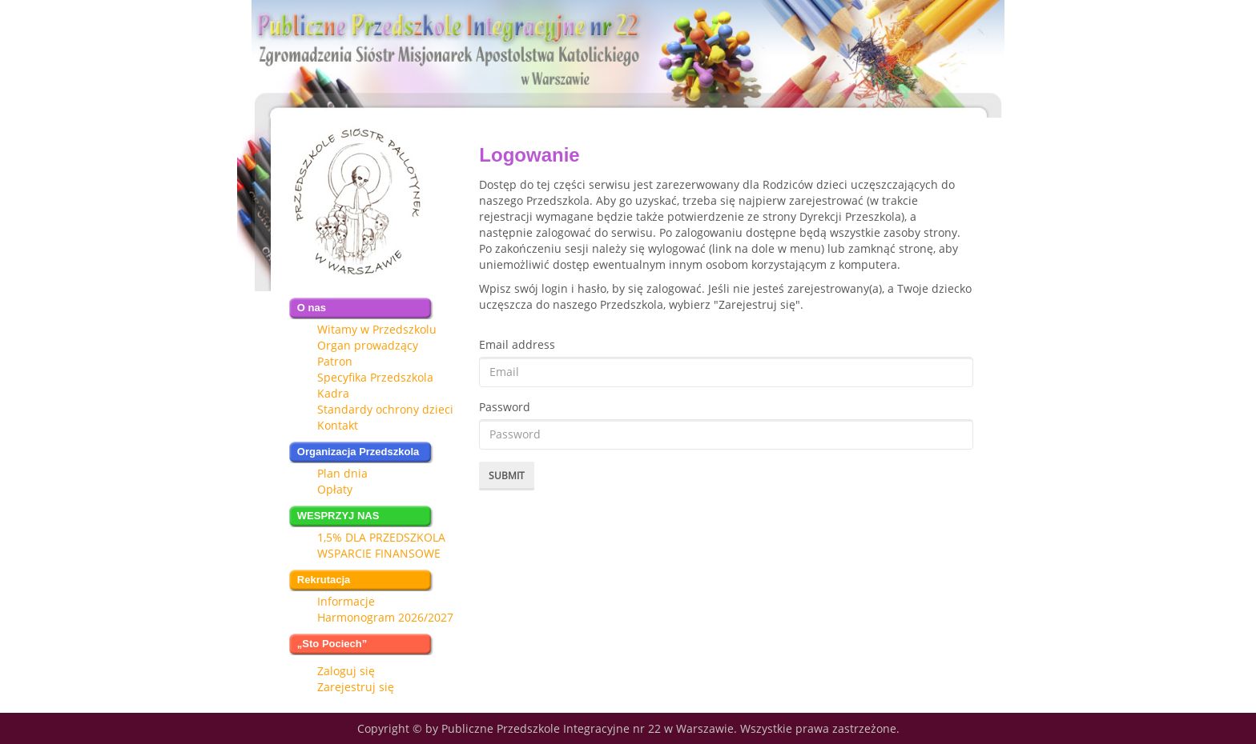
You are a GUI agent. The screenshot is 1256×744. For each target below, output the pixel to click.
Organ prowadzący (367, 345)
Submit (507, 475)
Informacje (346, 601)
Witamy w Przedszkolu (377, 329)
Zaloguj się (346, 670)
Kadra (333, 393)
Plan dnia (342, 473)
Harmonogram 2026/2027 (385, 617)
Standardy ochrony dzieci (385, 409)
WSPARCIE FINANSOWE (379, 553)
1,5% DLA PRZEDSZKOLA (381, 537)
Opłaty (334, 489)
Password (504, 406)
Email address (517, 344)
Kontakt (337, 425)
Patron (334, 361)
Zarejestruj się (355, 686)
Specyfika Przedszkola (375, 377)
